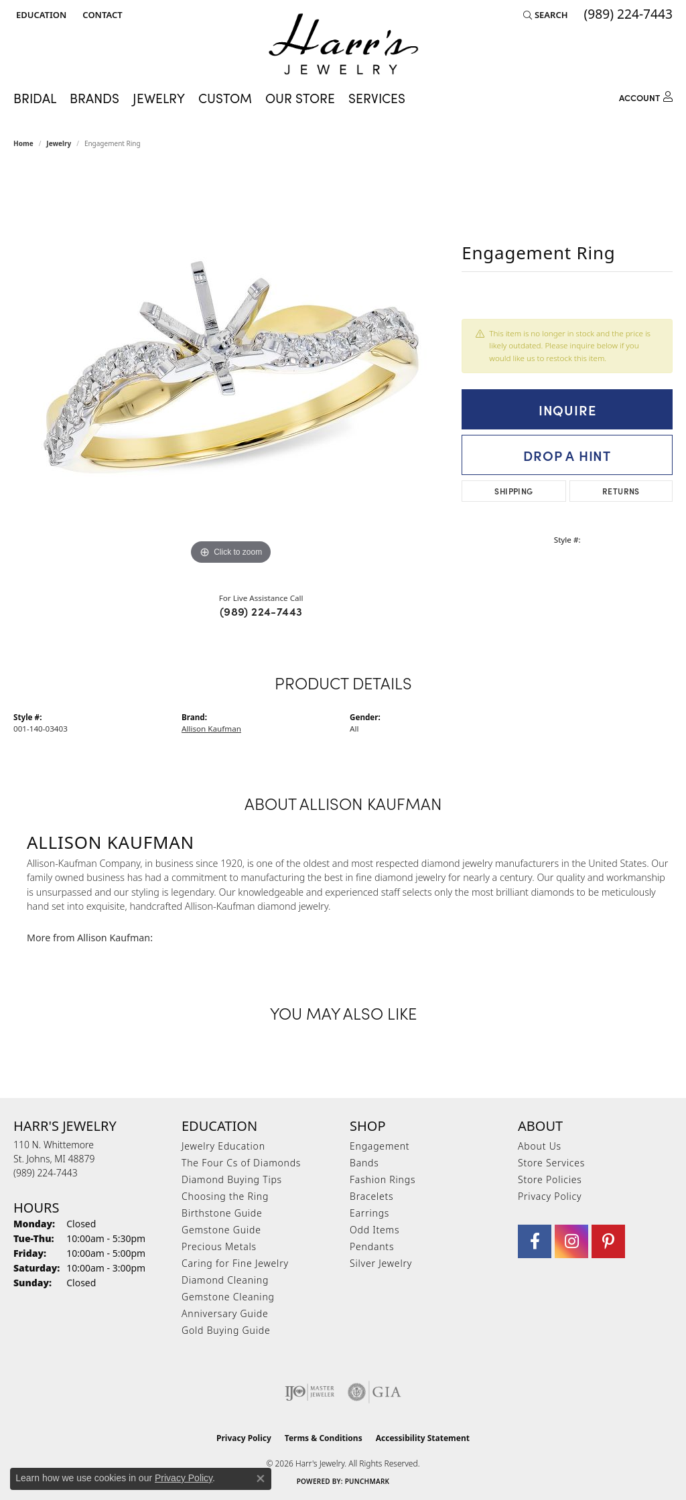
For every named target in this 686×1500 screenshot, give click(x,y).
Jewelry (159, 98)
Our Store (300, 98)
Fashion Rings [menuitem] (382, 1179)
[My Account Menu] (646, 95)
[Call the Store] (45, 1172)
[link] (101, 14)
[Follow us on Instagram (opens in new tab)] (571, 1241)
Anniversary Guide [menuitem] (225, 1313)
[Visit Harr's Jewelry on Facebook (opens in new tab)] (534, 1241)
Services (376, 98)
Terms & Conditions (323, 1438)
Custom (225, 98)
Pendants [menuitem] (372, 1246)
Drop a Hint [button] (567, 455)
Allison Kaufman (211, 729)
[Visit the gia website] (374, 1392)
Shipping (513, 490)
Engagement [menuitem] (379, 1146)
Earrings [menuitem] (369, 1213)
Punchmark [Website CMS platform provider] (367, 1481)
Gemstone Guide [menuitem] (221, 1229)
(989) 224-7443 (261, 611)
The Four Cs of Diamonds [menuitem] (241, 1162)
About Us (539, 1146)
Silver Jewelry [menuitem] (381, 1263)
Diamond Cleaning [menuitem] (225, 1280)
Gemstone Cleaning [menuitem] (228, 1296)
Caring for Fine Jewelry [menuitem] (235, 1263)
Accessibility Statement (423, 1438)
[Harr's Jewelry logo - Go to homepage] (343, 44)
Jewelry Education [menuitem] (223, 1146)
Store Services (551, 1162)
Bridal (34, 98)
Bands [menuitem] (364, 1162)
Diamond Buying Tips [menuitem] (232, 1179)
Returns (621, 490)
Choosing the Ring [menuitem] (225, 1196)
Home (23, 143)
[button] (39, 14)
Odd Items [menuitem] (374, 1229)
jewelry (58, 143)
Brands (94, 98)
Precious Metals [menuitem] (219, 1246)
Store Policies (550, 1179)
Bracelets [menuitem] (371, 1196)
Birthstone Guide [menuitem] (222, 1213)
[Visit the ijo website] (310, 1392)
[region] (231, 367)
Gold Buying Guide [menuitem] (226, 1330)
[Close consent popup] (261, 1479)
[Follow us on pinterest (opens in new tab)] (608, 1241)
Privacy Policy (549, 1196)
